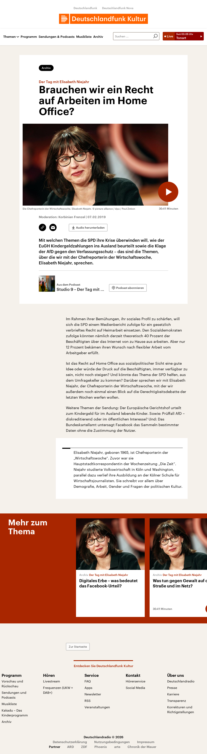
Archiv (98, 36)
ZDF (84, 747)
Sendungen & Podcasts (57, 36)
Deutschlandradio (180, 681)
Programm (29, 36)
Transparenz (176, 700)
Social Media (135, 688)
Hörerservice (135, 681)
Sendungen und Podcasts (14, 695)
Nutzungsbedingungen (112, 742)
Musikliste (84, 36)
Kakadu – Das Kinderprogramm (15, 712)
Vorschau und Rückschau (12, 683)
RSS (87, 700)
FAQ (87, 681)
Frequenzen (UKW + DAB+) (58, 690)
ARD (70, 747)
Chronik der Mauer (142, 747)
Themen (9, 36)
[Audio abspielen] (168, 192)
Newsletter (92, 694)
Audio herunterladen (90, 227)
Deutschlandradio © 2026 (103, 737)
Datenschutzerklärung (70, 742)
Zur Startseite (78, 646)
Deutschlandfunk (85, 8)
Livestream (51, 681)
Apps (88, 688)
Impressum (145, 742)
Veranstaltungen (97, 707)
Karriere (173, 694)
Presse (172, 688)
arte (117, 747)
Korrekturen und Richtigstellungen (180, 709)
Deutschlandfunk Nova (117, 8)
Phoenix (100, 747)
